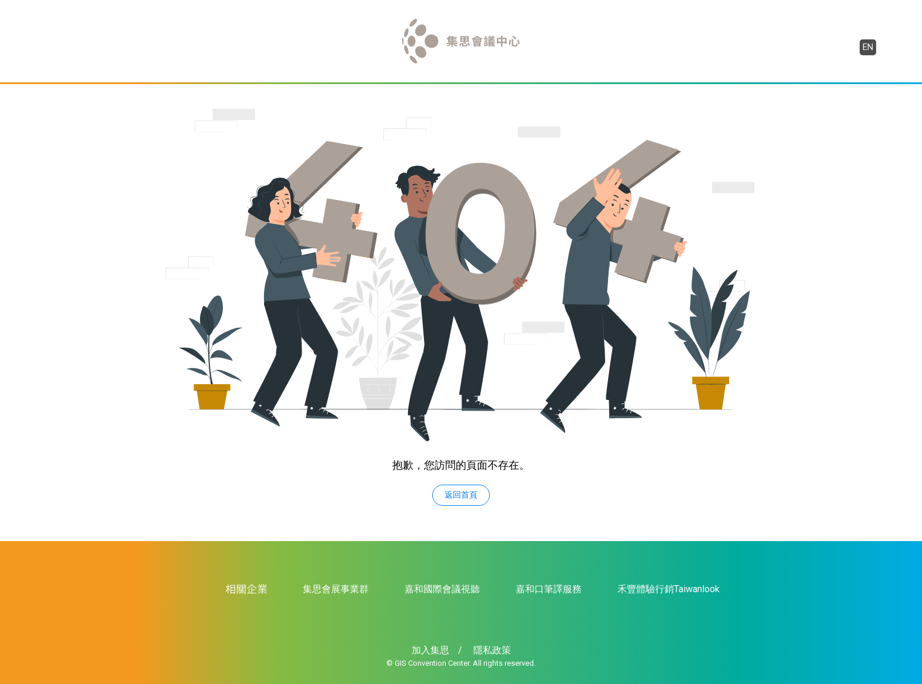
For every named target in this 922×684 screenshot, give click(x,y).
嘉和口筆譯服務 (549, 589)
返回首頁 (461, 495)
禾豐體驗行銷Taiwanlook (668, 589)
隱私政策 (492, 650)
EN (868, 47)
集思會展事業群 (336, 589)
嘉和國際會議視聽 (442, 589)
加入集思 (430, 650)
